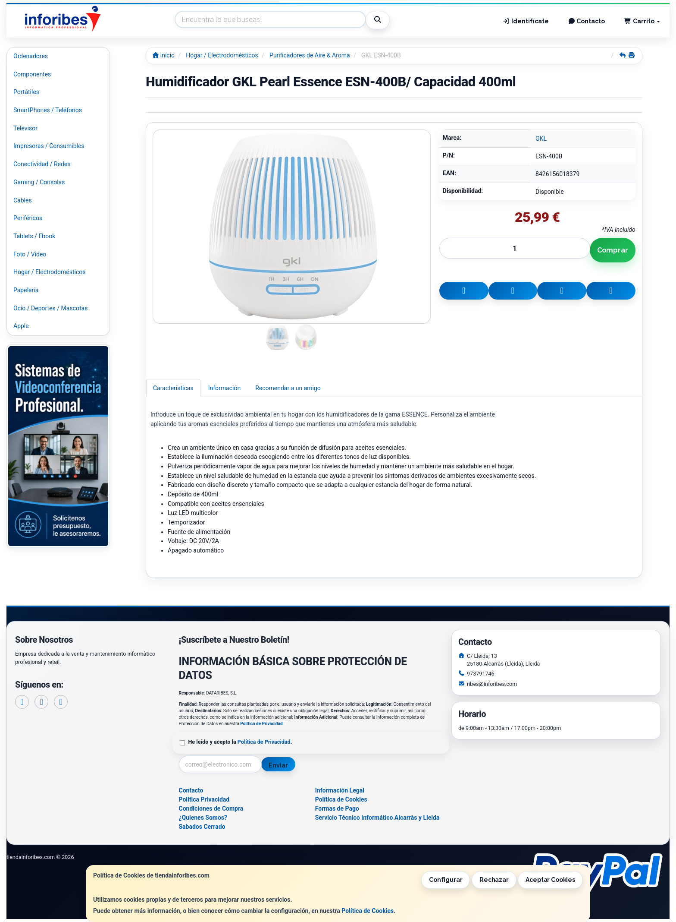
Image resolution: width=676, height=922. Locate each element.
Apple (21, 325)
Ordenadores (30, 56)
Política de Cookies (367, 910)
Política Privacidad (204, 799)
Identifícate (525, 21)
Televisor (25, 128)
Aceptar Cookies (550, 879)
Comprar (612, 250)
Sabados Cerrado (202, 826)
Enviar (278, 765)
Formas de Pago (337, 808)
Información (224, 388)
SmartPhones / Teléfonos (47, 110)
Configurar (446, 879)
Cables (22, 200)
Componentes (32, 74)
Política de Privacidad (261, 723)
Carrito (642, 21)
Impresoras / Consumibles (48, 145)
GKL (541, 138)
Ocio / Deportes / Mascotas (50, 308)
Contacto (586, 21)
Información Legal (339, 790)
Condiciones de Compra (211, 808)
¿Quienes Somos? (203, 817)
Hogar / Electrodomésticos (49, 271)
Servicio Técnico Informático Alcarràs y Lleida (377, 817)
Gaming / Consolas (39, 182)
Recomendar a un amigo (288, 388)
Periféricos (27, 218)
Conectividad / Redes (41, 164)
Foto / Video (29, 254)
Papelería (25, 290)
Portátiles (26, 91)
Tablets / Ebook (34, 236)
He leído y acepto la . (240, 742)
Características (173, 388)
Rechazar (494, 879)
